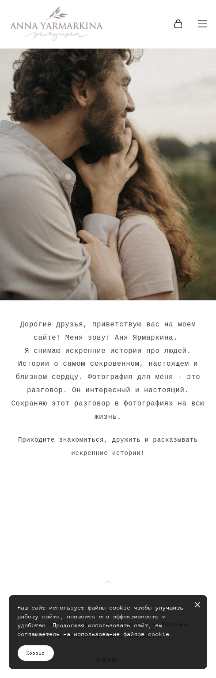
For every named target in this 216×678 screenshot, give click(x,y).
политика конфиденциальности (108, 581)
